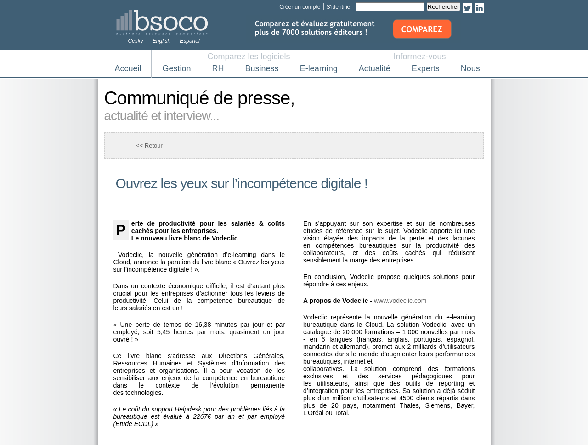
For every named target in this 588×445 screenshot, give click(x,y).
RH (218, 68)
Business (262, 68)
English (161, 41)
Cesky (135, 41)
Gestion (177, 68)
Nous (470, 68)
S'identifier (339, 7)
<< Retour (149, 145)
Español (189, 41)
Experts (426, 68)
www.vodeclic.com (400, 300)
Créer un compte (299, 7)
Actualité (374, 68)
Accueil (128, 68)
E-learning (319, 68)
